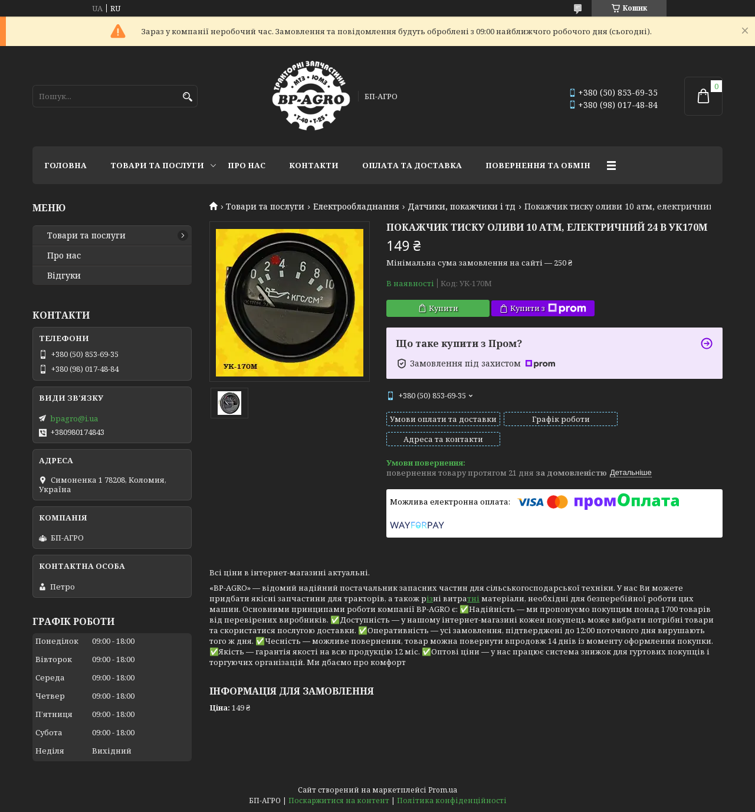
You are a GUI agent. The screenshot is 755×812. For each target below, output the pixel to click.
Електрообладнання (356, 206)
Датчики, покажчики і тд (462, 206)
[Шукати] (187, 97)
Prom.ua (442, 790)
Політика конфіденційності (452, 800)
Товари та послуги (157, 165)
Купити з (548, 308)
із (429, 587)
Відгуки (64, 275)
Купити (443, 308)
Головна (65, 165)
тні (473, 587)
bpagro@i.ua (74, 418)
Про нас (246, 165)
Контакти (314, 165)
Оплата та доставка (412, 165)
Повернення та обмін (537, 165)
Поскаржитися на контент (338, 800)
